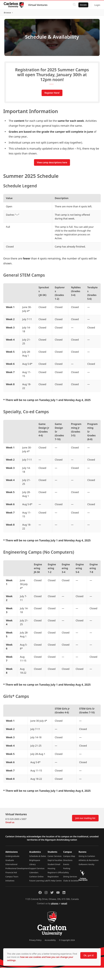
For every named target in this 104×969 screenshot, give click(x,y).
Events (66, 865)
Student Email (54, 865)
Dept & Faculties (55, 861)
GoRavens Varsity (86, 865)
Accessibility (50, 941)
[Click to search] (73, 4)
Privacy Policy (35, 941)
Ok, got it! (89, 955)
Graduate (9, 861)
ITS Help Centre (55, 882)
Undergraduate (12, 857)
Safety (66, 874)
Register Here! (52, 94)
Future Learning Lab (38, 882)
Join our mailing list (85, 819)
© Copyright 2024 (67, 941)
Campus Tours (11, 878)
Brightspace (34, 861)
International (11, 865)
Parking (66, 869)
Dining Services (70, 878)
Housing (51, 869)
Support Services (36, 869)
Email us (10, 823)
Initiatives (9, 882)
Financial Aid (11, 874)
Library (32, 865)
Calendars (33, 874)
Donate (82, 5)
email (64, 904)
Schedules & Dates (37, 857)
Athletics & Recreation (89, 861)
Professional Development (17, 869)
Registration (53, 878)
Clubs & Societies (71, 882)
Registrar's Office (55, 874)
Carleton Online (36, 878)
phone (54, 904)
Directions (67, 861)
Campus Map (69, 857)
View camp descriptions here (52, 163)
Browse (94, 13)
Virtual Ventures (38, 5)
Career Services (55, 857)
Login (97, 5)
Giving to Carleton (87, 857)
